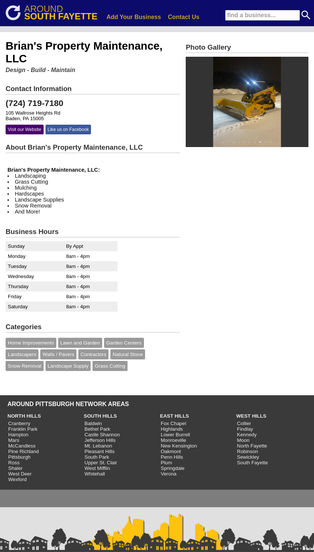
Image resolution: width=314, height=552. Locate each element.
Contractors (93, 354)
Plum (166, 462)
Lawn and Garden (80, 343)
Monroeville (173, 440)
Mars (13, 440)
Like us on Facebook (68, 129)
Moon (243, 440)
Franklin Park (23, 429)
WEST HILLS (251, 416)
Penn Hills (172, 457)
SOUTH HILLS (100, 416)
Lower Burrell (175, 434)
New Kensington (179, 446)
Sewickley (248, 457)
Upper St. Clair (101, 462)
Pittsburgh (19, 457)
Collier (244, 423)
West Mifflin (97, 468)
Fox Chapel (173, 423)
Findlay (245, 429)
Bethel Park (97, 429)
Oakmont (171, 451)
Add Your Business (134, 17)
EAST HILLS (174, 416)
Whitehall (95, 474)
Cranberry (19, 423)
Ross (13, 462)
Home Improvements (31, 343)
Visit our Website (24, 129)
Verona (168, 474)
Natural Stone (128, 354)
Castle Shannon (102, 434)
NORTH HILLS (24, 416)
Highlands (172, 429)
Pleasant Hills (100, 451)
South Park (97, 457)
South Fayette (252, 462)
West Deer (20, 474)
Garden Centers (124, 343)
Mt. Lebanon (98, 446)
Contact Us (183, 17)
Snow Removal (24, 366)
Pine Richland (23, 451)
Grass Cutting (110, 366)
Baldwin (93, 423)
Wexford (17, 479)
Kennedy (247, 434)
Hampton (18, 434)
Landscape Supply (68, 366)
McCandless (21, 446)
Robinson (247, 451)
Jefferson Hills (100, 440)
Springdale (173, 468)
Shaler (15, 468)
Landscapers (22, 354)
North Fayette (252, 446)
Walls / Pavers (58, 354)
